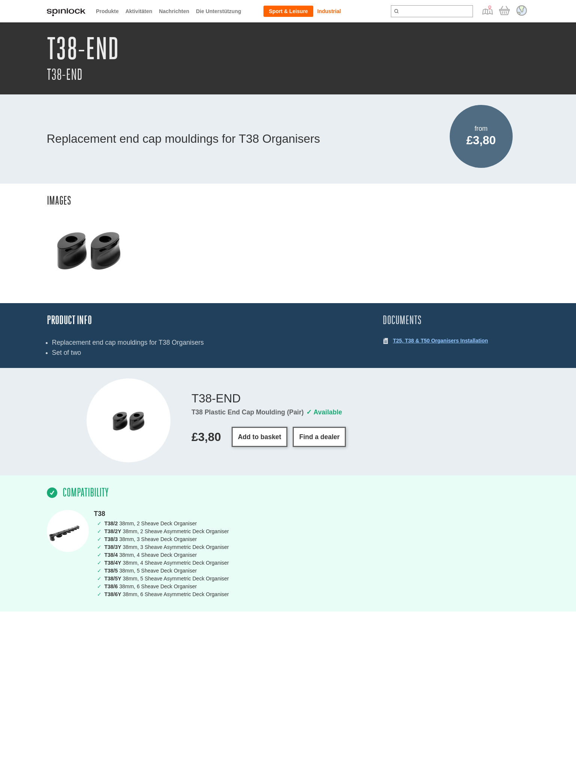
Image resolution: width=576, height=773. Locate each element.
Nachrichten (174, 11)
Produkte (107, 11)
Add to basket (259, 437)
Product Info (69, 320)
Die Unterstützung (218, 11)
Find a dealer (319, 437)
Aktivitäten (139, 11)
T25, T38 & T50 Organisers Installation (440, 341)
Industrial (329, 11)
